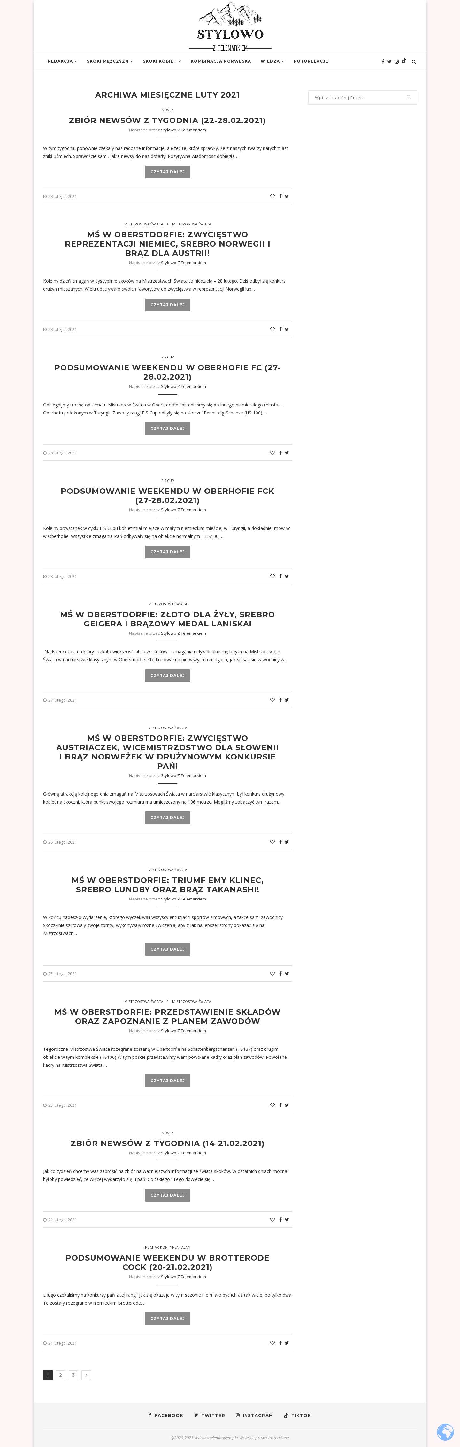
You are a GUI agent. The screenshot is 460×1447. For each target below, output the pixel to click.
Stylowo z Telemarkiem (183, 130)
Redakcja (60, 61)
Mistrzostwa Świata (143, 224)
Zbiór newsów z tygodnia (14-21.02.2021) (168, 1143)
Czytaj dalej (167, 171)
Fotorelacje (311, 61)
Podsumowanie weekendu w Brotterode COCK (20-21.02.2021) (167, 1262)
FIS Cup (167, 480)
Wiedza (270, 61)
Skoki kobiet (160, 61)
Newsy (167, 110)
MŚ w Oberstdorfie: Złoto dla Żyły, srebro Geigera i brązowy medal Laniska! (167, 619)
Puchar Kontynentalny (167, 1247)
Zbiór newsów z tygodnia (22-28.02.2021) (167, 120)
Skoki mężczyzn (108, 61)
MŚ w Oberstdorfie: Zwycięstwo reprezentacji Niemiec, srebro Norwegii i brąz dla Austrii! (168, 244)
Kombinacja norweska (221, 61)
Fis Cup (167, 357)
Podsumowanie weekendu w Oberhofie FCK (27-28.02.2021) (167, 495)
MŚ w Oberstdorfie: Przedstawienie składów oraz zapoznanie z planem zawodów (167, 1016)
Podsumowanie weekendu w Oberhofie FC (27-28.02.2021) (167, 372)
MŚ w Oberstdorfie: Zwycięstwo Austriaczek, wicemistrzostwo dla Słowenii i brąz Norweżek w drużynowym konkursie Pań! (167, 752)
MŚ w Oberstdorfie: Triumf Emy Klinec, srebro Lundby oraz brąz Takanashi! (168, 885)
